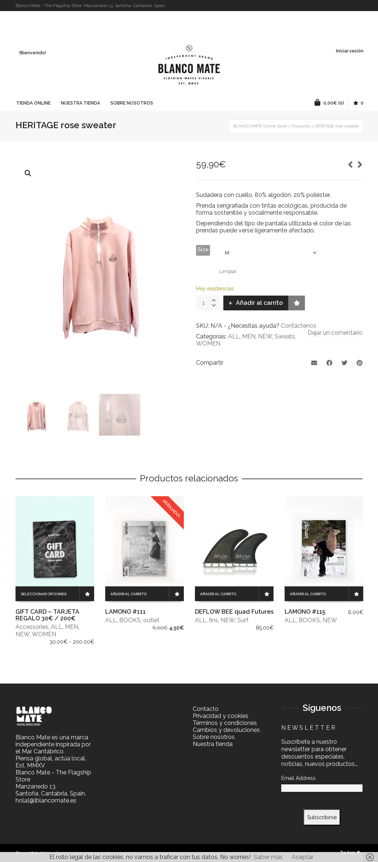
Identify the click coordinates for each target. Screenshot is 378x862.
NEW (265, 336)
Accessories (32, 626)
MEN (248, 336)
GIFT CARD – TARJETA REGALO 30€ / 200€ (47, 615)
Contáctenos (298, 325)
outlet (151, 620)
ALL (234, 336)
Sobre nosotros (214, 736)
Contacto (206, 708)
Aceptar (302, 857)
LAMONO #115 (305, 611)
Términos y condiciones (225, 722)
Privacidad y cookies (220, 715)
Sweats (285, 336)
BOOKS (130, 620)
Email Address (298, 778)
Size (203, 249)
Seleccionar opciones (43, 594)
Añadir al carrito (259, 302)
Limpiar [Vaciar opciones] (228, 271)
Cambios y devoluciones (226, 729)
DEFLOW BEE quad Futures (234, 611)
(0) (329, 102)
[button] (28, 173)
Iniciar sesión (350, 51)
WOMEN (208, 343)
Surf (242, 620)
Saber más (268, 857)
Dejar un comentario (334, 332)
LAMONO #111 (125, 611)
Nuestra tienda (213, 743)
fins (213, 620)
